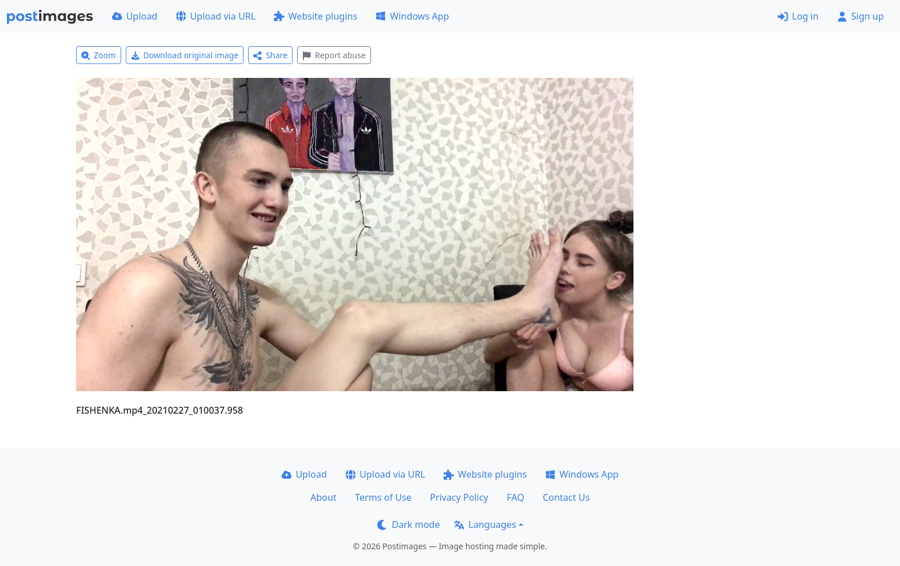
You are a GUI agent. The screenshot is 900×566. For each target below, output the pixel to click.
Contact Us (566, 497)
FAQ (515, 497)
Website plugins (315, 16)
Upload (135, 16)
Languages (485, 524)
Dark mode (408, 524)
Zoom (98, 55)
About (323, 497)
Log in (798, 16)
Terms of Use (383, 497)
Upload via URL (216, 16)
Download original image (185, 55)
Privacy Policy (459, 497)
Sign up (860, 16)
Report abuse (333, 55)
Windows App (412, 16)
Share (270, 55)
